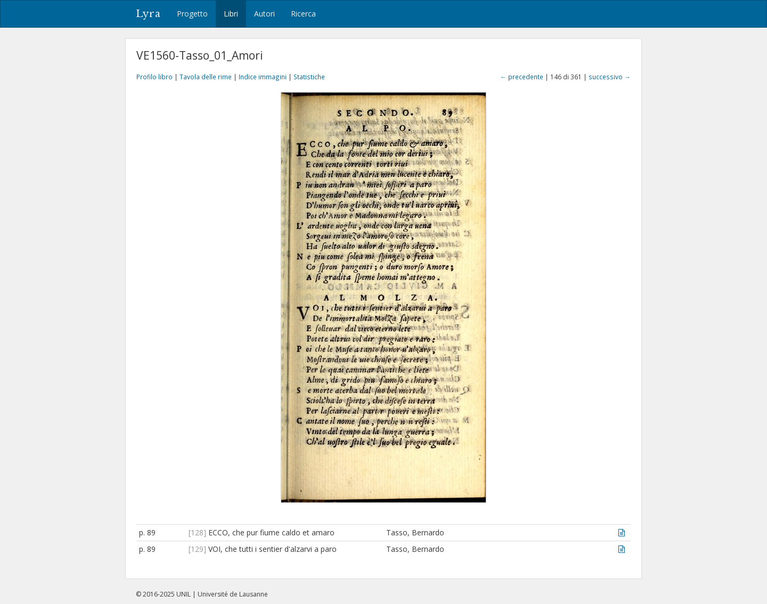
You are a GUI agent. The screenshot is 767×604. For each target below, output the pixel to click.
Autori (264, 14)
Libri (231, 14)
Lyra (148, 14)
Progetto (192, 14)
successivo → (610, 76)
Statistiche (309, 76)
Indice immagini (263, 76)
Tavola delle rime (205, 76)
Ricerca (303, 14)
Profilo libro (154, 76)
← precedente (521, 76)
